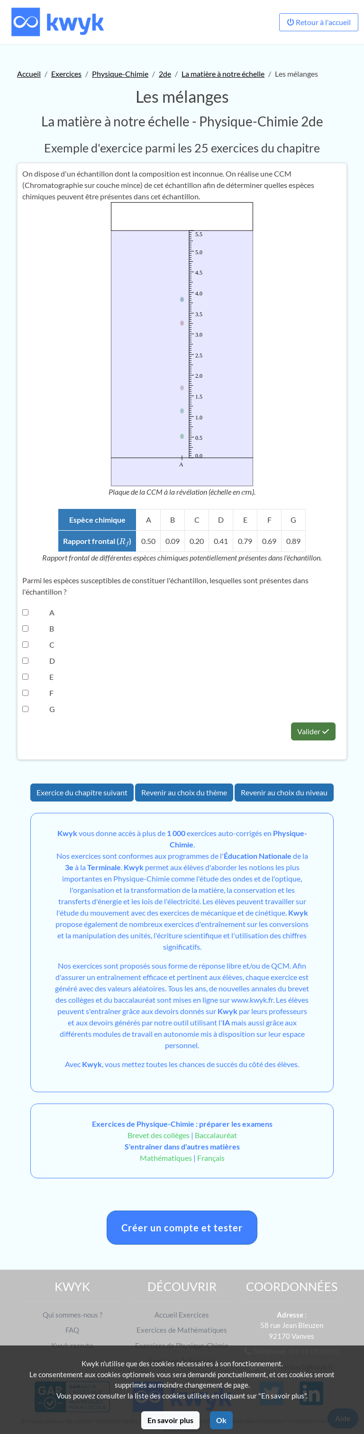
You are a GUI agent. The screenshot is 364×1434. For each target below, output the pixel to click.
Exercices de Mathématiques (181, 1330)
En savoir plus (170, 1420)
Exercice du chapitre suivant (81, 792)
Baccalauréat (216, 1135)
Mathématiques (166, 1157)
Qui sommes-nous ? (72, 1314)
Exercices (66, 73)
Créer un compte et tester (182, 1227)
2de (165, 73)
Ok (221, 1420)
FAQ (72, 1330)
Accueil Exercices (182, 1314)
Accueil (29, 73)
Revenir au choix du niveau (284, 792)
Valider (313, 731)
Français (211, 1157)
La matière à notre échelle (223, 73)
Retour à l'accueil (319, 22)
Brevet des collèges (159, 1135)
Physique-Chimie (120, 73)
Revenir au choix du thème (184, 792)
